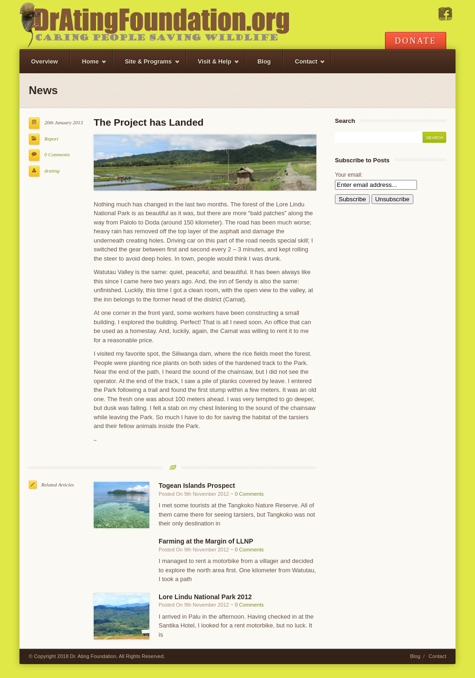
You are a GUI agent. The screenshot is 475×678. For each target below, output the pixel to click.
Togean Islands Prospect (197, 485)
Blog (264, 61)
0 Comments (57, 154)
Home (89, 65)
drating (52, 170)
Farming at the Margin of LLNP (206, 541)
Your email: (349, 175)
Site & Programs (146, 65)
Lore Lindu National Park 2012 (205, 597)
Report (51, 138)
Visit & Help (212, 65)
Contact (304, 65)
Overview (44, 61)
